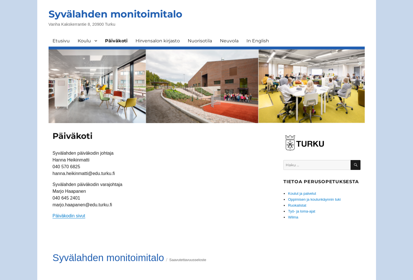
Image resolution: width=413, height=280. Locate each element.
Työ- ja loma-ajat (301, 211)
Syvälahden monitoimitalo (115, 14)
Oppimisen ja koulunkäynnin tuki (314, 199)
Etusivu (61, 40)
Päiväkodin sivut (69, 215)
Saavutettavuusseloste (187, 260)
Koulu (84, 40)
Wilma (293, 217)
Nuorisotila (200, 40)
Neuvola (229, 40)
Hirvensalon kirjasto (158, 40)
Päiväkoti (116, 40)
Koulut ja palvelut (302, 193)
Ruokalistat (297, 205)
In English (257, 40)
